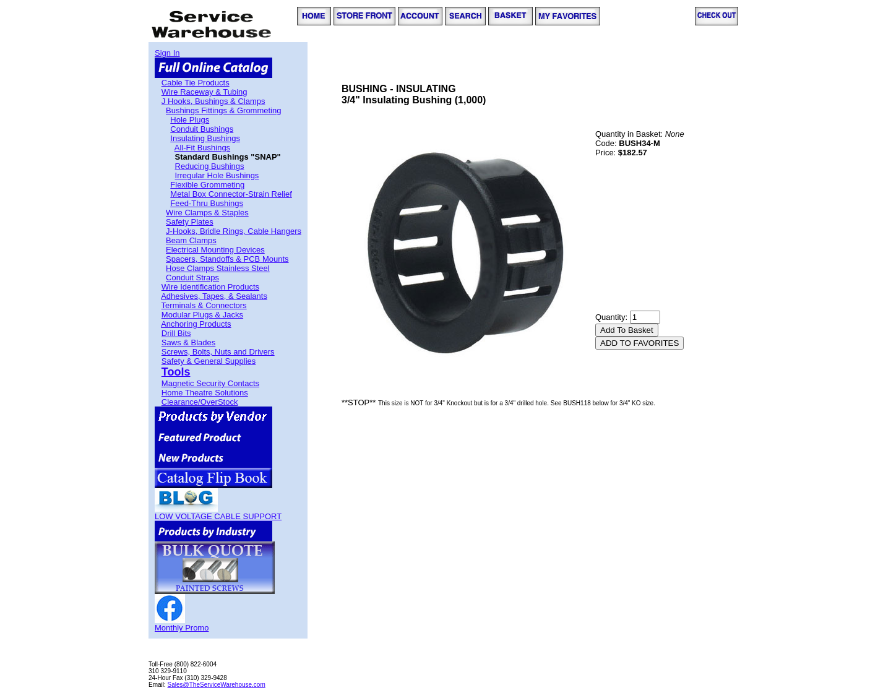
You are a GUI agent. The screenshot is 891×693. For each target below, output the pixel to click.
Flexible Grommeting (207, 184)
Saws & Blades (188, 342)
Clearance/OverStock (199, 402)
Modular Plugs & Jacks (202, 314)
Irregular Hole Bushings (217, 175)
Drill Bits (176, 333)
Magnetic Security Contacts (210, 383)
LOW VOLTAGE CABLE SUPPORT (218, 516)
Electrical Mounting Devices (215, 249)
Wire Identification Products (210, 286)
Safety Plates (189, 221)
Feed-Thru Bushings (206, 203)
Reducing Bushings (209, 166)
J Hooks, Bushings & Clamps (213, 101)
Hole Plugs (189, 119)
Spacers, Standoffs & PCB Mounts (227, 259)
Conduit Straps (192, 277)
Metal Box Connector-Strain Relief (231, 194)
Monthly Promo (182, 627)
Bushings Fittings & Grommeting (223, 110)
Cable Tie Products (195, 82)
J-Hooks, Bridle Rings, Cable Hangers (233, 231)
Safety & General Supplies (208, 361)
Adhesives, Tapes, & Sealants (214, 296)
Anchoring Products (196, 324)
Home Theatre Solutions (204, 392)
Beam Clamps (191, 240)
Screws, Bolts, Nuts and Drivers (218, 351)
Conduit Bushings (201, 129)
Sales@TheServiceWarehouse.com (216, 684)
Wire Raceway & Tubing (204, 92)
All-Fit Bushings (202, 147)
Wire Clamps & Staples (207, 212)
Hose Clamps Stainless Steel (218, 268)
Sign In (167, 53)
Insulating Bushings (205, 138)
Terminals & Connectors (204, 305)
